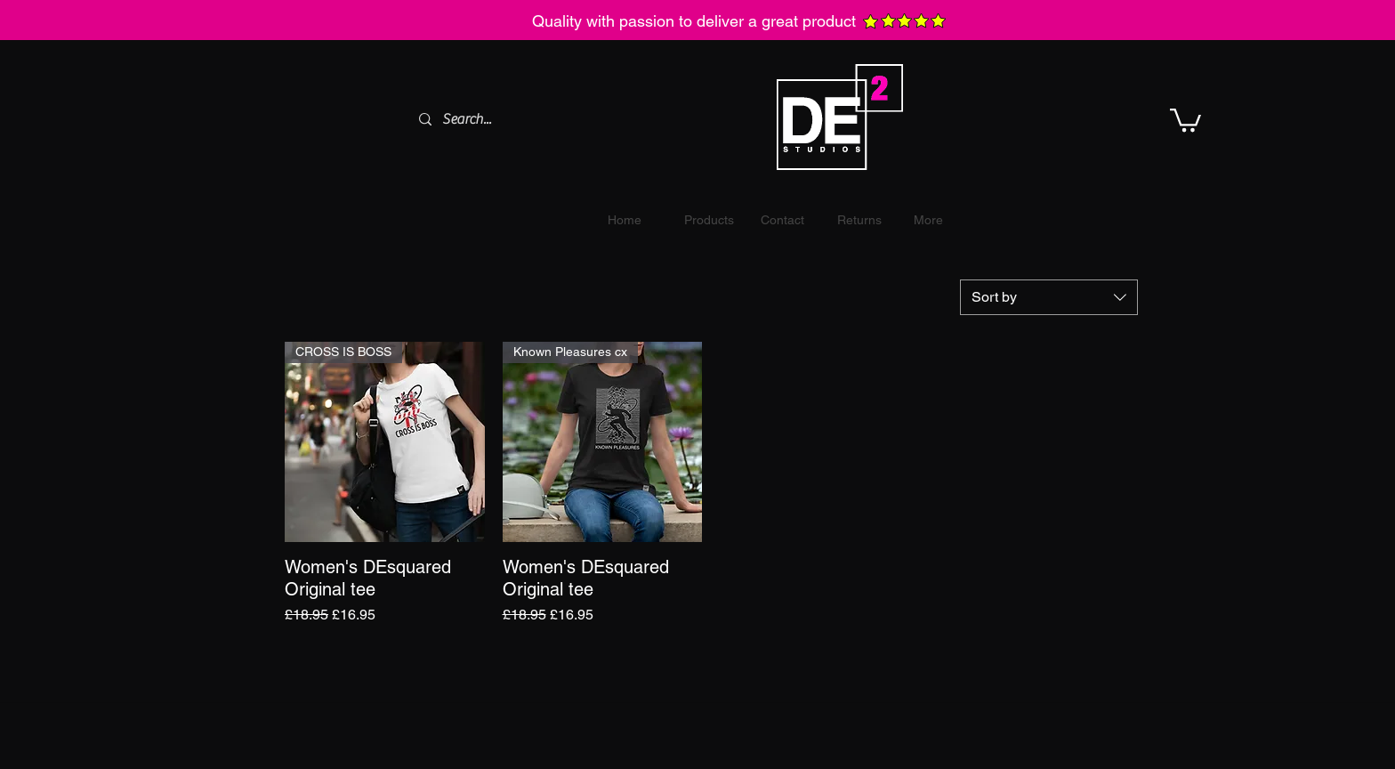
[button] (1185, 119)
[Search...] (541, 119)
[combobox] (1049, 297)
